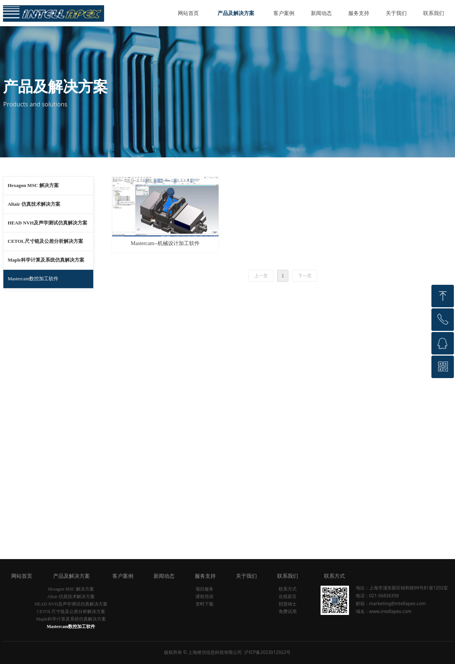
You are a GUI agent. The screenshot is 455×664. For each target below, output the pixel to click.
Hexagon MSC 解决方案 (33, 185)
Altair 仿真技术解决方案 (34, 204)
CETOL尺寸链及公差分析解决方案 (45, 241)
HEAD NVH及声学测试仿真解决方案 (48, 223)
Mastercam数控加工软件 (33, 278)
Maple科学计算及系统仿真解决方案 (46, 260)
